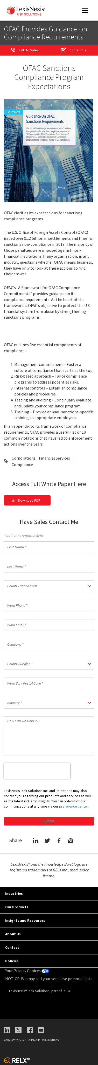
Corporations (24, 458)
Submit (49, 821)
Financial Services (54, 458)
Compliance (22, 464)
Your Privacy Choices (27, 970)
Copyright (11, 1040)
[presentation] (37, 771)
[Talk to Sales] (24, 50)
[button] (49, 586)
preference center (73, 806)
